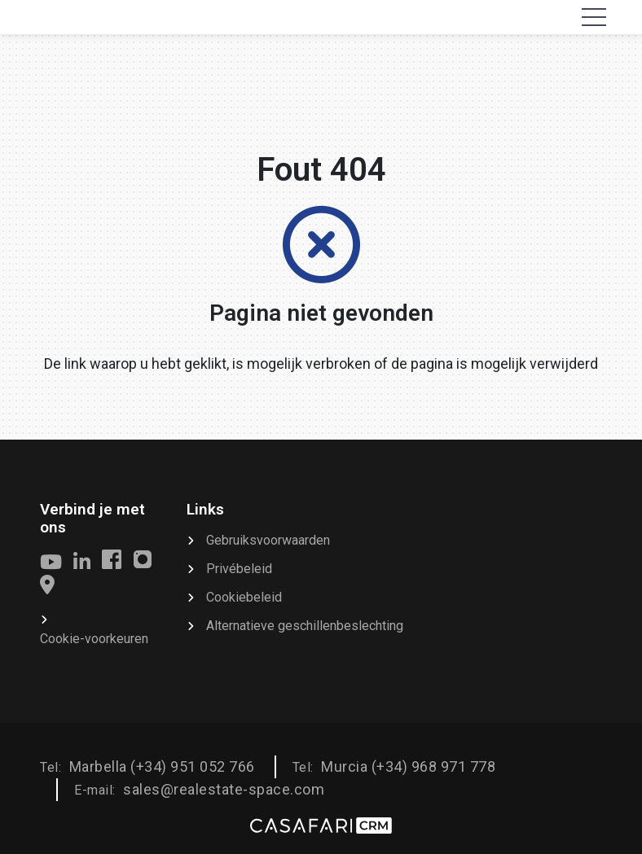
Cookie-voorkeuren (94, 638)
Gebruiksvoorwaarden (268, 540)
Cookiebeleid (244, 597)
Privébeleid (239, 568)
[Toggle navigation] (594, 17)
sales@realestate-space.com (223, 789)
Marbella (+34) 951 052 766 (162, 766)
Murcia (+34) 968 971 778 (408, 766)
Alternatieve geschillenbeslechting (304, 625)
